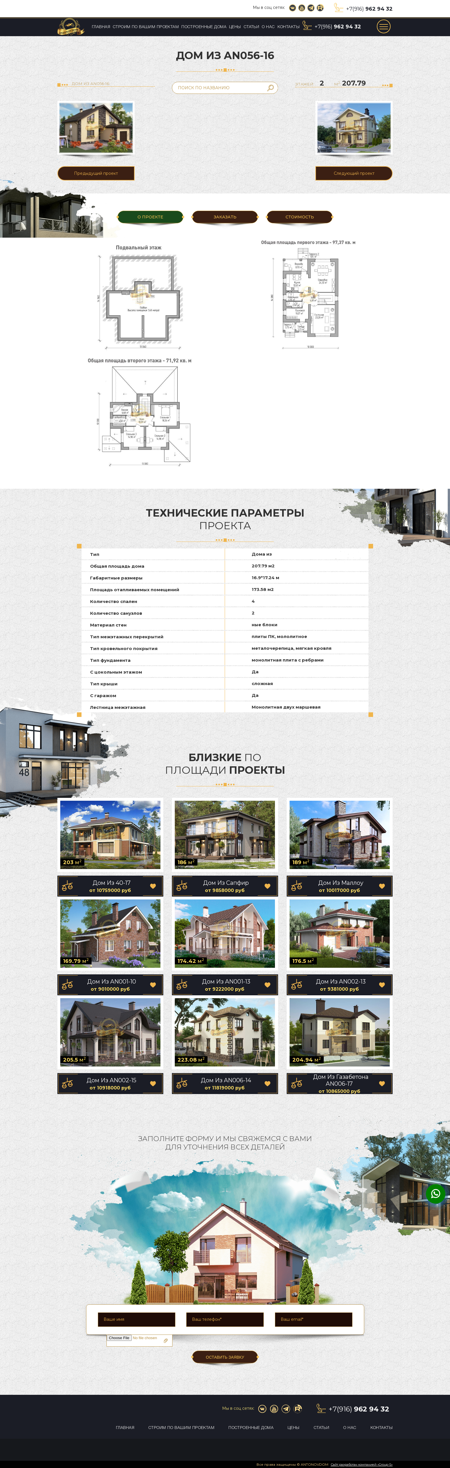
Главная (101, 27)
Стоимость (300, 217)
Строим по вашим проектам (146, 27)
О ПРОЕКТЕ (150, 217)
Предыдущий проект (96, 173)
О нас (268, 27)
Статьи (251, 27)
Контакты (289, 27)
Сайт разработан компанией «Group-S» (362, 1465)
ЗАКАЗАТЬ (225, 217)
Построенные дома (203, 27)
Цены (235, 27)
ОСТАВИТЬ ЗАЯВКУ (225, 1357)
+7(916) (369, 9)
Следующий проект (354, 173)
